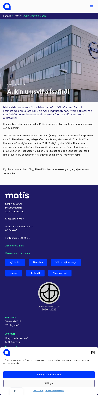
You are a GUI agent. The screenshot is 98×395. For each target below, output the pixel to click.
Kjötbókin (15, 262)
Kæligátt (35, 273)
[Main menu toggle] (91, 6)
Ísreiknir (14, 273)
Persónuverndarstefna (54, 391)
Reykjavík (10, 317)
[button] (93, 352)
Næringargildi (60, 273)
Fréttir (22, 84)
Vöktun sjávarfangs (66, 262)
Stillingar (49, 383)
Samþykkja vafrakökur (49, 374)
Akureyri (10, 333)
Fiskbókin (38, 262)
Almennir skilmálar (14, 245)
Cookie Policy (38, 391)
